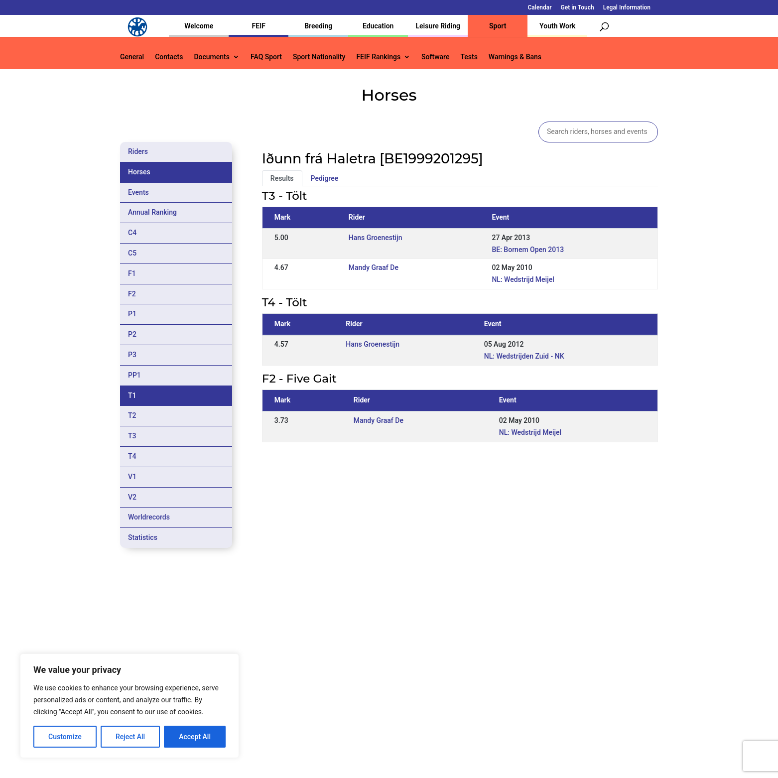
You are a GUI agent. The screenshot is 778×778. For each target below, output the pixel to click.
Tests (468, 57)
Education (378, 26)
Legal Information (626, 7)
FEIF (258, 26)
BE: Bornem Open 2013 (528, 250)
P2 (132, 334)
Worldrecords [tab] (149, 517)
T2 (132, 415)
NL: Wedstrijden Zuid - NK (524, 356)
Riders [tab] (138, 151)
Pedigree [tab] (325, 178)
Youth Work (557, 26)
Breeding (318, 26)
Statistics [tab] (142, 537)
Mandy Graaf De (373, 267)
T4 (132, 456)
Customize (65, 737)
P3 (132, 355)
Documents (212, 57)
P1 (132, 314)
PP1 (134, 375)
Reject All (130, 737)
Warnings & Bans (515, 57)
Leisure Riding (437, 26)
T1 (132, 395)
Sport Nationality (319, 57)
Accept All (195, 737)
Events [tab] (138, 192)
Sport (497, 26)
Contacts (169, 57)
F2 (132, 294)
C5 (132, 253)
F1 (132, 273)
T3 (132, 436)
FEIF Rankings (378, 57)
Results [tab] (282, 178)
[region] (129, 705)
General (132, 57)
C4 (132, 233)
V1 (132, 477)
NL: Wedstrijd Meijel (523, 279)
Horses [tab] (139, 172)
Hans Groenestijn (375, 238)
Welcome (198, 26)
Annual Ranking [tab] (152, 212)
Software (435, 57)
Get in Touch (577, 7)
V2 (132, 497)
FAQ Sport (266, 57)
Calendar (540, 7)
